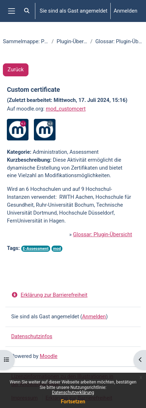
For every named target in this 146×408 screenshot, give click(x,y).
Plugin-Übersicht (72, 41)
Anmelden (125, 11)
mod (57, 248)
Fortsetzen (73, 401)
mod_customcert (66, 109)
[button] (27, 11)
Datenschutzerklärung (73, 392)
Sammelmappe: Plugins (26, 41)
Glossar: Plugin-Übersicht (102, 234)
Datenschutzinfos (31, 336)
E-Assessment (36, 248)
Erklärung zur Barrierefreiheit (49, 295)
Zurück (16, 69)
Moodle (48, 356)
